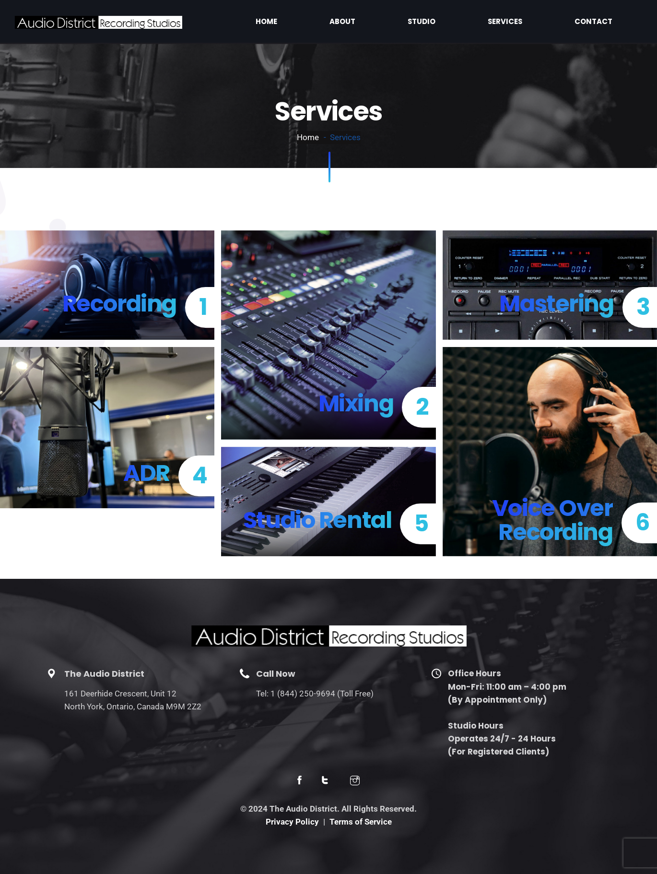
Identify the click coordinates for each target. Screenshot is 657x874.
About (453, 21)
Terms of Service (360, 821)
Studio (501, 21)
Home (409, 21)
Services (553, 21)
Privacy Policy (292, 821)
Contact (610, 21)
